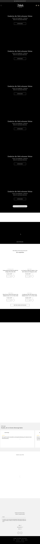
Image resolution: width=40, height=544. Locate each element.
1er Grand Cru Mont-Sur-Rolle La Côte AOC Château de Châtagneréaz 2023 (29, 271)
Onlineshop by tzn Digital (20, 541)
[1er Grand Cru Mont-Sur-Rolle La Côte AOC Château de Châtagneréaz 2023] (29, 261)
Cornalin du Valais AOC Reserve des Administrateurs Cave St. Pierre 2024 (29, 295)
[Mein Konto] (36, 5)
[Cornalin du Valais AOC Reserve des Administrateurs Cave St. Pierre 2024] (29, 285)
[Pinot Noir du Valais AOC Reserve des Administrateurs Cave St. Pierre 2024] (10, 285)
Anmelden (25, 516)
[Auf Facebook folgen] (18, 533)
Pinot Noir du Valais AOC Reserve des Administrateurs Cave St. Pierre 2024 (10, 295)
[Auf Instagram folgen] (21, 533)
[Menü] (1, 5)
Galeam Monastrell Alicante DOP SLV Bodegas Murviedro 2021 (10, 271)
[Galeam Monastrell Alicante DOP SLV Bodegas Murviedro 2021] (10, 261)
